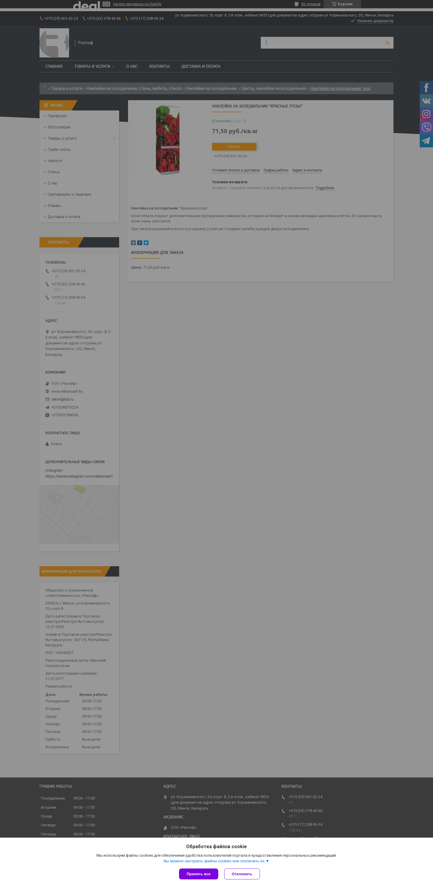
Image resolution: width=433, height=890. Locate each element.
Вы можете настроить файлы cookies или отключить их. (214, 861)
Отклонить (242, 874)
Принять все (199, 874)
